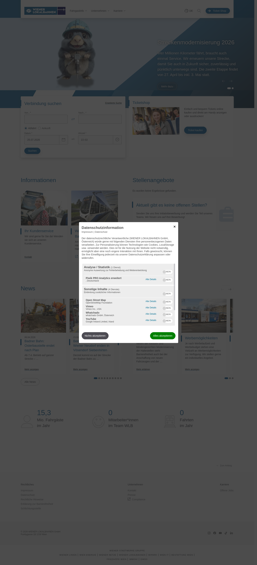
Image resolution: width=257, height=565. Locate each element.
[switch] (167, 271)
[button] (164, 271)
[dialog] (128, 282)
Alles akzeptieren (162, 335)
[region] (128, 294)
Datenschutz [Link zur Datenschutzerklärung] (101, 232)
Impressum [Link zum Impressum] (87, 232)
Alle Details (151, 279)
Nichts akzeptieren (95, 335)
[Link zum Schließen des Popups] (174, 226)
